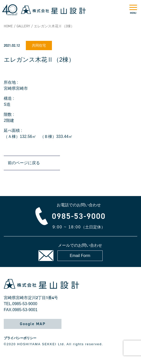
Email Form (80, 255)
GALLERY (23, 26)
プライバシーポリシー (20, 338)
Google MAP (32, 323)
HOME (8, 26)
